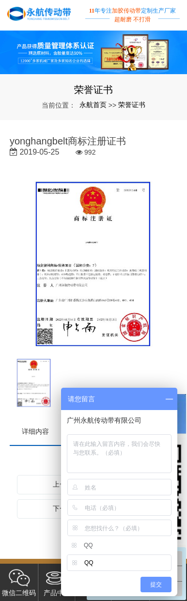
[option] (93, 265)
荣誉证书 (131, 105)
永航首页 (93, 105)
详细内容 (35, 431)
